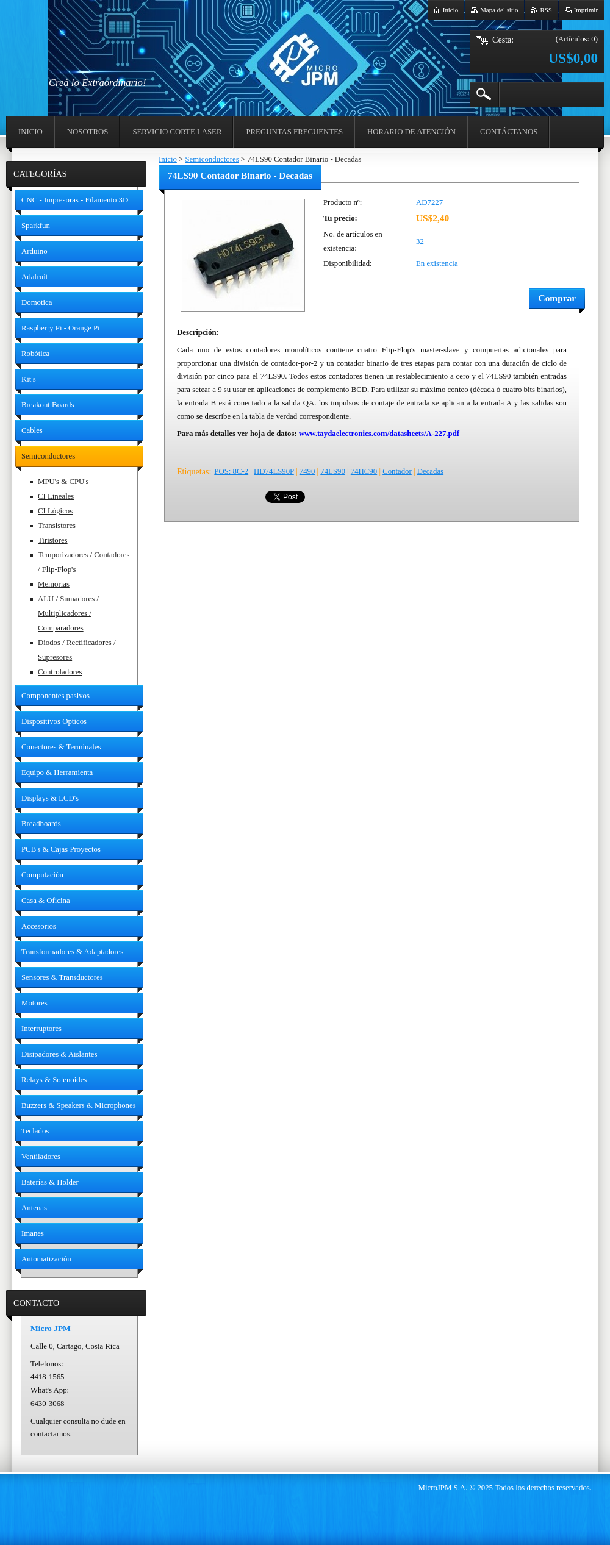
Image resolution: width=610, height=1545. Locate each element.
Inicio (168, 159)
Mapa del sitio (499, 9)
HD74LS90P (274, 471)
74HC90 (364, 471)
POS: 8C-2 (231, 471)
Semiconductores (212, 159)
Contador (397, 471)
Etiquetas (193, 471)
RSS (545, 9)
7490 (307, 471)
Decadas (430, 471)
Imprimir (586, 9)
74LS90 (332, 471)
